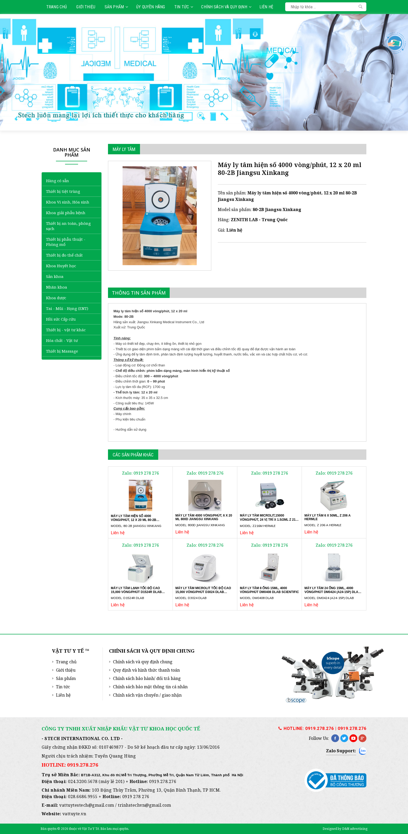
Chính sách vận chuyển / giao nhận (147, 695)
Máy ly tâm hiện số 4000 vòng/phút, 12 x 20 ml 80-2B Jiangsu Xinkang (133, 519)
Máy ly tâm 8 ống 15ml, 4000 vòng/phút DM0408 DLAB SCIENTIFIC (269, 590)
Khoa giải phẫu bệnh (65, 212)
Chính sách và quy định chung (143, 662)
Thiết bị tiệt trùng (63, 191)
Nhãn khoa (56, 287)
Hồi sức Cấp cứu (61, 319)
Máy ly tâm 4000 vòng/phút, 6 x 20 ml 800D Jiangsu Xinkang (203, 517)
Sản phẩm (116, 6)
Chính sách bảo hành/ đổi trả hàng (147, 678)
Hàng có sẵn (57, 180)
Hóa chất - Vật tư (62, 340)
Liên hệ (266, 6)
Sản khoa (54, 276)
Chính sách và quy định (226, 6)
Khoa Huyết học (61, 265)
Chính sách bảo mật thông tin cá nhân (150, 687)
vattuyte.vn (74, 814)
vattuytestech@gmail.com (86, 805)
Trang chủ (56, 6)
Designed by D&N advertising (345, 828)
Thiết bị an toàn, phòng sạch (68, 226)
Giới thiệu (85, 6)
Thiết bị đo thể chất (64, 255)
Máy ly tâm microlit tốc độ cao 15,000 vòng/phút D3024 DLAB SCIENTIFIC (203, 591)
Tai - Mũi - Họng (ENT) (67, 308)
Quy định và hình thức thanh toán (146, 670)
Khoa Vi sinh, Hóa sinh (67, 202)
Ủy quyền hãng (150, 6)
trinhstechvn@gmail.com (144, 805)
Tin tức (183, 6)
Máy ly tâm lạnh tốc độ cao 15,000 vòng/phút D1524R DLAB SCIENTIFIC (136, 591)
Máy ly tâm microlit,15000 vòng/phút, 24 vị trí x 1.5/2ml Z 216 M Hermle (268, 519)
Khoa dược (56, 297)
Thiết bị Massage (62, 351)
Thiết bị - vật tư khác (66, 329)
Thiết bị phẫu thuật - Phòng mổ (65, 242)
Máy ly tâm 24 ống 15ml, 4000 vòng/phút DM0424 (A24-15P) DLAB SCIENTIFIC (332, 591)
